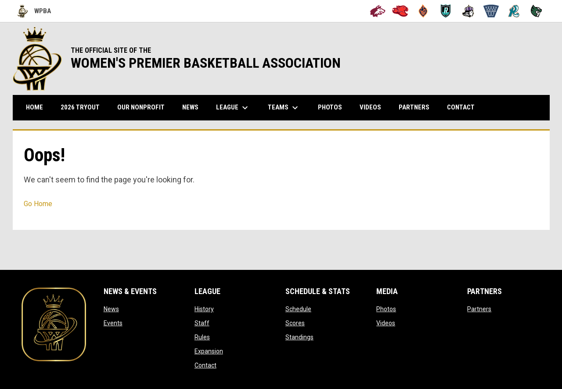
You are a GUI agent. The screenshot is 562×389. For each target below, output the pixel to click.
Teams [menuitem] (284, 107)
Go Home (38, 204)
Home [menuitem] (34, 107)
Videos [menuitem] (370, 107)
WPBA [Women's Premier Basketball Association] (34, 11)
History (204, 309)
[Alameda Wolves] (378, 11)
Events (113, 323)
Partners (479, 309)
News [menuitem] (190, 107)
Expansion (209, 351)
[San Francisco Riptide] (514, 11)
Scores (295, 323)
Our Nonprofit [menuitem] (144, 107)
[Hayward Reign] (468, 11)
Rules (202, 337)
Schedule (298, 309)
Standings (299, 337)
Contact (205, 365)
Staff (202, 323)
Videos (385, 323)
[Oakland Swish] (491, 11)
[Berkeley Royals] (446, 11)
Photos (386, 309)
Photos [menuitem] (330, 107)
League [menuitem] (233, 107)
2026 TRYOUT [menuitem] (83, 107)
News (111, 309)
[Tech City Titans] (536, 11)
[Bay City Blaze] (423, 11)
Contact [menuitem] (461, 107)
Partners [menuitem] (414, 107)
